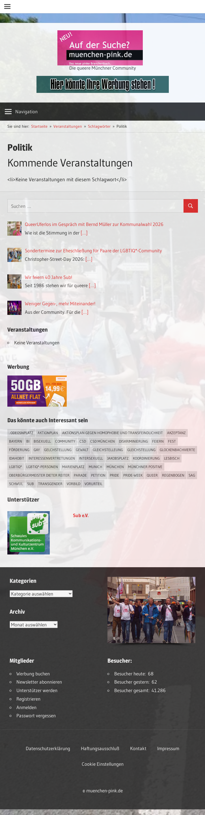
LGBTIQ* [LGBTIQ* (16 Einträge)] (15, 466)
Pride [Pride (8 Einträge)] (114, 475)
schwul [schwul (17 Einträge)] (16, 483)
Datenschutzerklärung (48, 748)
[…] (84, 233)
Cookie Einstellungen (103, 764)
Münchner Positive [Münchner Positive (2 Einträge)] (145, 466)
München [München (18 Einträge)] (115, 466)
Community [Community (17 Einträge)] (65, 441)
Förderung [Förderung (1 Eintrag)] (19, 449)
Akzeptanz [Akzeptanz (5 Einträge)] (176, 432)
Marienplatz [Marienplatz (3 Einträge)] (73, 466)
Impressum (168, 748)
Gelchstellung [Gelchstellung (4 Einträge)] (58, 449)
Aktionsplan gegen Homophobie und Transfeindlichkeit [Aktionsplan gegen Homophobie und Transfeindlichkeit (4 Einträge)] (112, 432)
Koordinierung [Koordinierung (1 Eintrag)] (146, 458)
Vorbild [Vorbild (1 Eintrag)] (73, 483)
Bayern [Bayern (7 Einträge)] (15, 441)
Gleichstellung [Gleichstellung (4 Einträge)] (141, 449)
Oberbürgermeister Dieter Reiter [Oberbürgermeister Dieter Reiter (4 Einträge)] (39, 475)
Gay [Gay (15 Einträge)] (37, 449)
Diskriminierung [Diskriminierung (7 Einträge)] (133, 441)
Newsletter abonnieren (39, 682)
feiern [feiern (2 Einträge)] (158, 441)
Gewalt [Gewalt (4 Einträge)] (82, 449)
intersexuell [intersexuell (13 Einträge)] (91, 458)
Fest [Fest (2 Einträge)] (172, 441)
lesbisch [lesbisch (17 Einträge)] (172, 458)
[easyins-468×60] (102, 91)
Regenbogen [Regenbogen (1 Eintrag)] (173, 475)
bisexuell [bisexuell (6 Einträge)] (42, 441)
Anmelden (26, 707)
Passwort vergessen (36, 715)
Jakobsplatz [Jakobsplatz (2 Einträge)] (118, 458)
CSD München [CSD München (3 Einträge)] (102, 441)
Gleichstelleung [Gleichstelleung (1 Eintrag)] (108, 449)
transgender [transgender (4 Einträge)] (50, 483)
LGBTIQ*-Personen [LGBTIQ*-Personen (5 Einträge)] (42, 466)
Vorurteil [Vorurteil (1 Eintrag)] (93, 483)
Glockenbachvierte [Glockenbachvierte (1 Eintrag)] (177, 449)
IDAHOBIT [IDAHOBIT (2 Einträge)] (16, 458)
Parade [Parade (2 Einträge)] (80, 475)
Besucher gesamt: (133, 690)
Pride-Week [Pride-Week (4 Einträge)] (133, 475)
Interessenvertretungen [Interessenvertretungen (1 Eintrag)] (52, 458)
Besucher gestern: (133, 682)
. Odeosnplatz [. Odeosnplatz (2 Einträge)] (21, 432)
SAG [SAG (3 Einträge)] (192, 475)
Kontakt (138, 748)
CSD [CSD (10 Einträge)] (82, 441)
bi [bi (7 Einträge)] (27, 441)
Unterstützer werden (36, 690)
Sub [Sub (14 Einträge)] (30, 483)
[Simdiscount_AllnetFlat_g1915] (37, 405)
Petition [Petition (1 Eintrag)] (98, 475)
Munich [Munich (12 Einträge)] (95, 466)
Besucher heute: (131, 674)
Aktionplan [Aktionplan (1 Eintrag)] (48, 432)
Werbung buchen (33, 674)
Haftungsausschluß (100, 748)
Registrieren (28, 699)
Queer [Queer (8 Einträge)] (152, 475)
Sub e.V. (81, 515)
